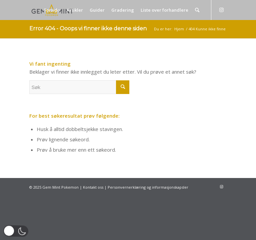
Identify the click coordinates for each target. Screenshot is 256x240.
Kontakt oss (93, 187)
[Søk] (197, 10)
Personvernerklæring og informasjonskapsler (148, 187)
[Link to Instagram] (222, 10)
